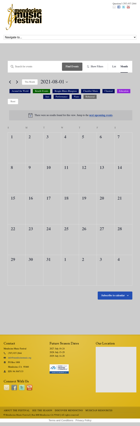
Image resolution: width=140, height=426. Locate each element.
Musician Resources (98, 410)
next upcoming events (100, 115)
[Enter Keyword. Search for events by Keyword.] (35, 66)
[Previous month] (10, 82)
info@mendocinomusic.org (19, 358)
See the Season (42, 410)
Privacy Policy (83, 420)
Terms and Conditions (61, 420)
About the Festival (17, 410)
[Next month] (17, 82)
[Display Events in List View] (114, 66)
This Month (30, 82)
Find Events (72, 66)
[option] (20, 91)
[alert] (70, 115)
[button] (70, 95)
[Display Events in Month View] (124, 66)
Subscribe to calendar (113, 295)
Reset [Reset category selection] (13, 101)
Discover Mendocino (69, 410)
